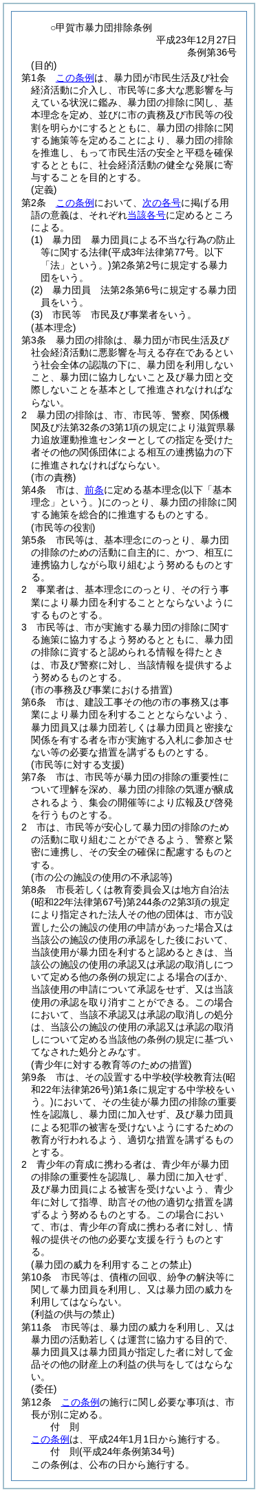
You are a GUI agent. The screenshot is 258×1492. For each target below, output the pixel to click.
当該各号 (146, 215)
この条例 (75, 77)
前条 (94, 489)
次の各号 (161, 202)
